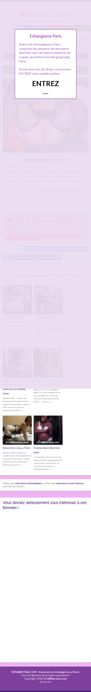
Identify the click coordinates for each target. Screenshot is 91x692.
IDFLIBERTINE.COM (24, 672)
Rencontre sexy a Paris (16, 447)
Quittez (45, 93)
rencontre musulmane (28, 483)
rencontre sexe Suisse (69, 483)
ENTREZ (45, 83)
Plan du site (45, 682)
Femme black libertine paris (47, 450)
